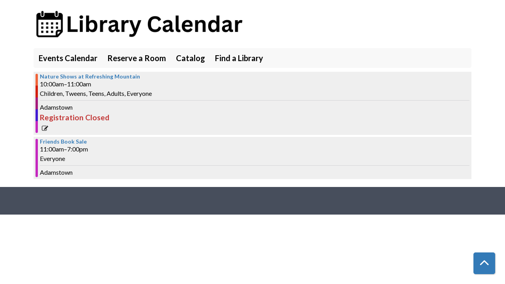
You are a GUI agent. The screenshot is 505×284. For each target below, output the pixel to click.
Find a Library (239, 58)
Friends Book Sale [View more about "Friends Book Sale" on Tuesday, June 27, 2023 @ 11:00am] (63, 141)
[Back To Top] (484, 263)
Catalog (190, 58)
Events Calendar (68, 58)
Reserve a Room (136, 58)
